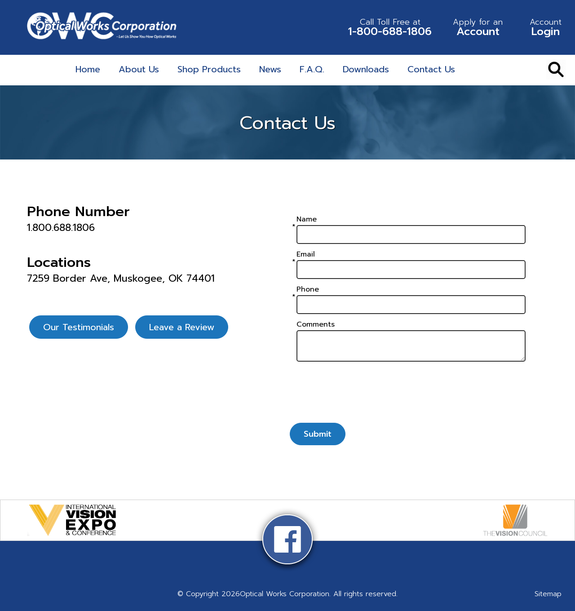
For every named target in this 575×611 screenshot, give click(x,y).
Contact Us (431, 69)
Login (546, 28)
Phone (307, 289)
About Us (139, 69)
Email (305, 254)
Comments (315, 324)
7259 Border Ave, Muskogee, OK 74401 (121, 278)
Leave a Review (181, 327)
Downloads (366, 69)
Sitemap (548, 594)
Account (478, 28)
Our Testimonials (78, 327)
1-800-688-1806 (390, 28)
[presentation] (411, 396)
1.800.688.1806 (61, 228)
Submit (318, 434)
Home (87, 69)
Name (306, 219)
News (270, 69)
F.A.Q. (312, 69)
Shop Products (209, 69)
